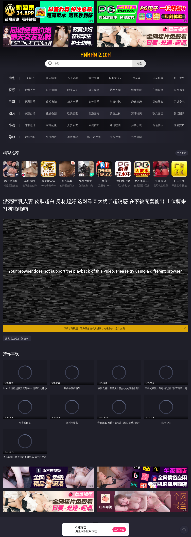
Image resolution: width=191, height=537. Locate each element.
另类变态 (179, 101)
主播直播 (157, 90)
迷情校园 (115, 125)
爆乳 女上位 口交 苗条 (16, 338)
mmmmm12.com (95, 55)
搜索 (139, 63)
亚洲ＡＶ (30, 90)
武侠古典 (94, 125)
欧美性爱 (94, 101)
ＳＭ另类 (179, 90)
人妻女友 (72, 125)
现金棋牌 (157, 78)
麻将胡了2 (115, 78)
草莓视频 (72, 137)
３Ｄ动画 (94, 90)
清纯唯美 (136, 113)
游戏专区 (94, 78)
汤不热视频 (94, 137)
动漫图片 (94, 113)
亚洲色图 (51, 113)
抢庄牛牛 (179, 78)
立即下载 (119, 529)
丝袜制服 (136, 90)
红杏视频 (115, 137)
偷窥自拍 (30, 113)
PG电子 (30, 78)
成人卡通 (72, 101)
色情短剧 (136, 137)
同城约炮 (30, 137)
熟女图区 (157, 113)
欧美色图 (72, 113)
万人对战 (72, 78)
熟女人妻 (115, 90)
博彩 (12, 78)
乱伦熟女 (157, 101)
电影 (12, 101)
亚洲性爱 (30, 101)
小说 (12, 125)
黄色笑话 (157, 125)
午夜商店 (51, 137)
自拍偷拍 (51, 90)
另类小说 (136, 125)
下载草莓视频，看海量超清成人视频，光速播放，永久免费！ (125, 328)
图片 (12, 113)
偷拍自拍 (51, 101)
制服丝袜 (115, 101)
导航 (12, 137)
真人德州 (51, 78)
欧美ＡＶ (72, 90)
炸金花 (136, 78)
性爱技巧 (179, 125)
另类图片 (179, 113)
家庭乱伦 (51, 125)
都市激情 (30, 125)
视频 (12, 89)
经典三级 (136, 101)
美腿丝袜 (115, 113)
